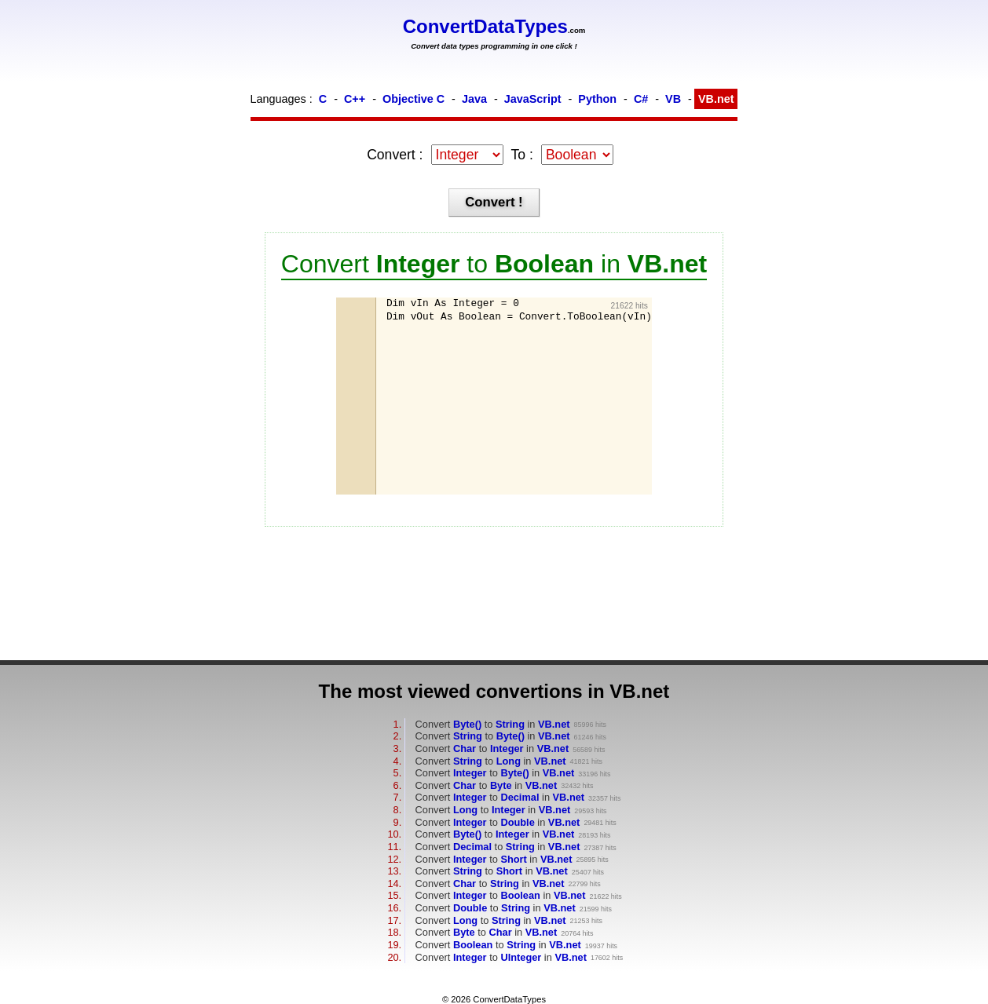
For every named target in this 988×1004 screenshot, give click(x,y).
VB (673, 99)
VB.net (716, 99)
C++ (354, 99)
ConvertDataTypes (485, 26)
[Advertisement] (464, 408)
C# (641, 99)
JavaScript (533, 99)
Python (597, 99)
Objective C (413, 99)
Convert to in (492, 724)
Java (474, 99)
